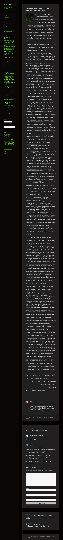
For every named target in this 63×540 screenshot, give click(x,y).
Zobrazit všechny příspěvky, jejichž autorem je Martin (40, 410)
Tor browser (36, 320)
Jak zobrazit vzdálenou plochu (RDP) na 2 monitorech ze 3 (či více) (8, 102)
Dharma (5, 15)
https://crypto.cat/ (30, 463)
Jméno (27, 488)
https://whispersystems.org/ (32, 449)
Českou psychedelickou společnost (9, 139)
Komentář (28, 472)
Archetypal (45, 406)
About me (5, 146)
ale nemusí (50, 173)
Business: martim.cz (8, 148)
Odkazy (5, 26)
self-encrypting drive (36, 115)
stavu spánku (42, 267)
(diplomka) (6, 136)
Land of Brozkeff (8, 4)
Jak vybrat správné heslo (8, 105)
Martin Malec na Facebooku (36, 435)
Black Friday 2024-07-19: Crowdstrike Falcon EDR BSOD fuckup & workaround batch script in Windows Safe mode (9, 60)
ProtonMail (51, 341)
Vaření (5, 22)
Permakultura (6, 20)
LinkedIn (5, 151)
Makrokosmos (6, 17)
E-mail (27, 493)
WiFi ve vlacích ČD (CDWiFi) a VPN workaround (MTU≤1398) (9, 54)
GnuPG (48, 356)
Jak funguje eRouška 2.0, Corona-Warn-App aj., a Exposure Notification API (9, 98)
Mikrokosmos (6, 19)
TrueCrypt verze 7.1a (32, 144)
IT (4, 13)
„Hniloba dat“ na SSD (8, 111)
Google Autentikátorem (45, 243)
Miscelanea (6, 24)
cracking (39, 417)
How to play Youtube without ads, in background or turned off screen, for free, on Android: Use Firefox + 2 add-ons (9, 72)
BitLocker (48, 138)
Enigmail (43, 357)
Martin (33, 417)
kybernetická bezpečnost (45, 417)
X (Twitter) (6, 153)
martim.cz (49, 536)
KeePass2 (45, 185)
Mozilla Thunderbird (39, 359)
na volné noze (42, 402)
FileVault (36, 155)
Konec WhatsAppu (7, 110)
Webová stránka (29, 497)
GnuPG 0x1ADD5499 (50, 381)
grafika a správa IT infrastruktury (9, 137)
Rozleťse (36, 405)
